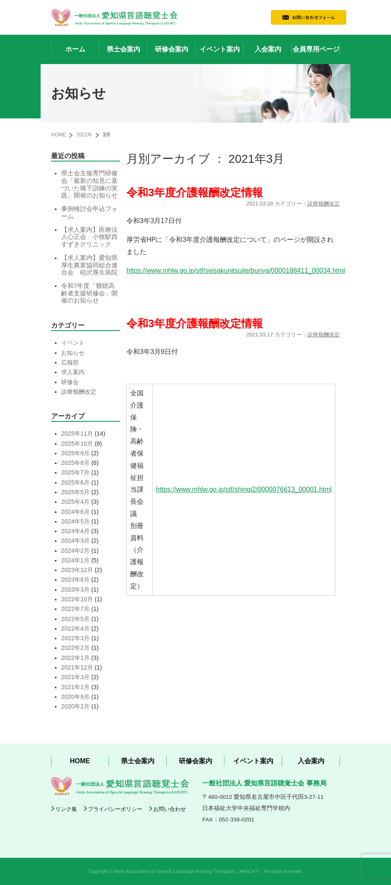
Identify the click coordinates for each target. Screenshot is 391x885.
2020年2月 (75, 706)
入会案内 (268, 49)
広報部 (70, 362)
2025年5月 (75, 492)
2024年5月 (75, 521)
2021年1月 (75, 687)
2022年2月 (75, 647)
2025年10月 (77, 443)
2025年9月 (75, 453)
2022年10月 (77, 599)
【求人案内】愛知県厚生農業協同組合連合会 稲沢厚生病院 (89, 265)
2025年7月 (75, 472)
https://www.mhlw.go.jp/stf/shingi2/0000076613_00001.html (244, 489)
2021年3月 (75, 677)
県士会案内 (123, 49)
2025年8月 (75, 462)
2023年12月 (77, 570)
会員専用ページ (316, 49)
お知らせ (73, 352)
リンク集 (66, 809)
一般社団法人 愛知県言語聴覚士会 (114, 17)
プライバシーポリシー (115, 809)
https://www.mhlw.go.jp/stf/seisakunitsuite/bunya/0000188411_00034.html (235, 270)
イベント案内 (220, 49)
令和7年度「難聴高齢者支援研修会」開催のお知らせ (89, 293)
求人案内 (73, 372)
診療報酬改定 (323, 203)
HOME (58, 135)
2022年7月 (75, 608)
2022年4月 (75, 628)
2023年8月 (75, 579)
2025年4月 (75, 501)
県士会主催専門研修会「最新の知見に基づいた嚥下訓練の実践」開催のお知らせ (89, 184)
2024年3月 (75, 540)
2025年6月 (75, 482)
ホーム (75, 49)
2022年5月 (75, 619)
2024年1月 (75, 560)
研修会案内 (171, 49)
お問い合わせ (169, 809)
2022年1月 (75, 657)
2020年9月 (75, 696)
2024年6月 (75, 511)
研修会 (70, 382)
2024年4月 (75, 531)
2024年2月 (75, 550)
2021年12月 (77, 667)
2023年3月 (75, 589)
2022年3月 (75, 638)
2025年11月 (77, 433)
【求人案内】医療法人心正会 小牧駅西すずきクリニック (89, 237)
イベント (73, 342)
